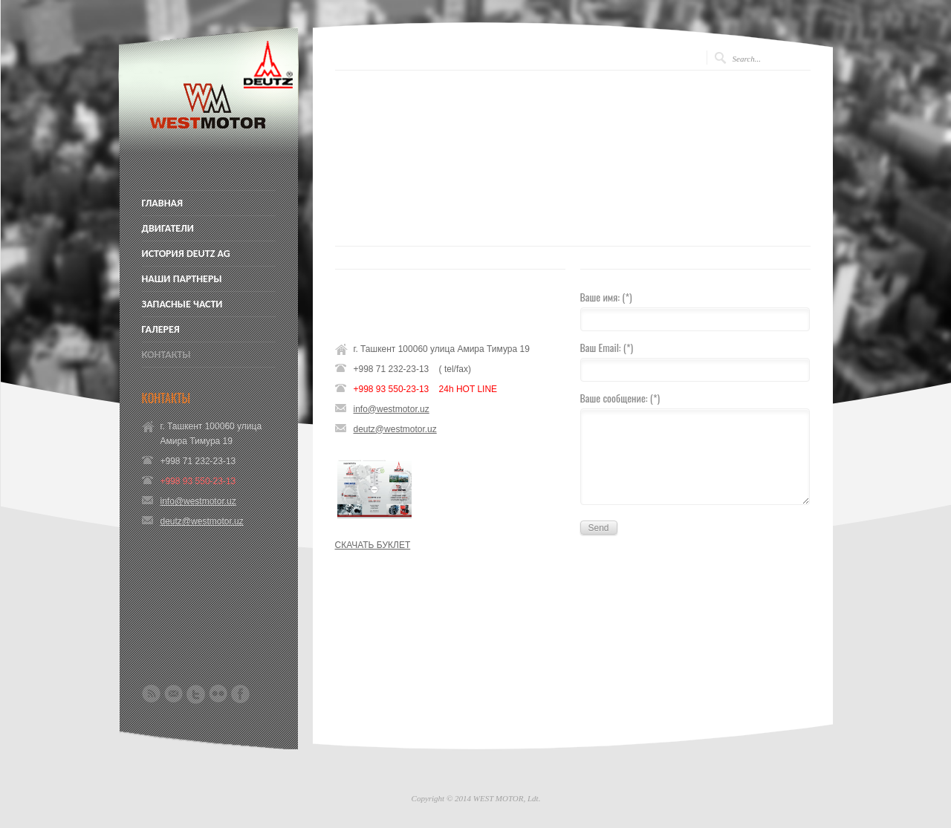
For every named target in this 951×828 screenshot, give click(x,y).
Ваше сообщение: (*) (620, 399)
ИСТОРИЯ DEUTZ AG (186, 254)
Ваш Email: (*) (607, 348)
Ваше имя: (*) (606, 298)
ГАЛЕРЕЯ (161, 330)
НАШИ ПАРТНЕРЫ (182, 279)
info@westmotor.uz (198, 501)
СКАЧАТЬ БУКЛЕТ (373, 545)
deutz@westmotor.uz (202, 521)
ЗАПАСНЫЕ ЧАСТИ (182, 304)
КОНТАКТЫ (166, 355)
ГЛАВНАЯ (163, 203)
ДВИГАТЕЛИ (168, 229)
